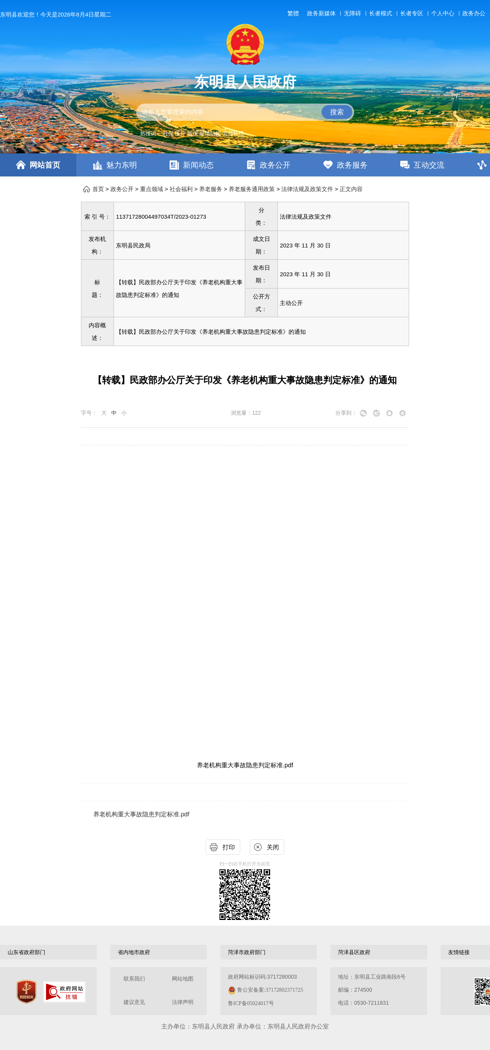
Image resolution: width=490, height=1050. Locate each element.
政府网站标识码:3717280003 (265, 990)
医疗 (180, 133)
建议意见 (134, 1002)
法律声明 (182, 1002)
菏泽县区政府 (354, 952)
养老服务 (210, 189)
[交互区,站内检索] (245, 112)
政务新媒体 (321, 13)
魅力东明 (121, 165)
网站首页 (45, 165)
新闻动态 (198, 165)
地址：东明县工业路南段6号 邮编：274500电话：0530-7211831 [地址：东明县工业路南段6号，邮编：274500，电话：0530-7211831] (372, 990)
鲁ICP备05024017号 (251, 1003)
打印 (229, 847)
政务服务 (352, 165)
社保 (168, 133)
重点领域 (151, 189)
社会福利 (181, 189)
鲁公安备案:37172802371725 (270, 990)
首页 (98, 189)
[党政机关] (26, 991)
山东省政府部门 (26, 952)
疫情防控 (210, 133)
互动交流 (429, 165)
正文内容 (351, 189)
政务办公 (473, 13)
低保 (192, 133)
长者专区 (411, 13)
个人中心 (442, 13)
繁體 (293, 13)
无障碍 (352, 13)
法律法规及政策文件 (307, 189)
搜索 (337, 112)
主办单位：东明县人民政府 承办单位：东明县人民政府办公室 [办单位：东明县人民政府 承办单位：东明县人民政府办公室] (244, 1026)
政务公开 (275, 165)
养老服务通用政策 (252, 189)
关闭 (273, 847)
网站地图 (182, 979)
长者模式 (380, 13)
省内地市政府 (134, 952)
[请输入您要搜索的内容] (245, 112)
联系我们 (134, 979)
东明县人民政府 (245, 82)
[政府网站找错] (64, 991)
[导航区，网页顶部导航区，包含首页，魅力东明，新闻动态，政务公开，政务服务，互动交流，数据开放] (245, 164)
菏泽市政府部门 (247, 952)
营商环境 (233, 133)
